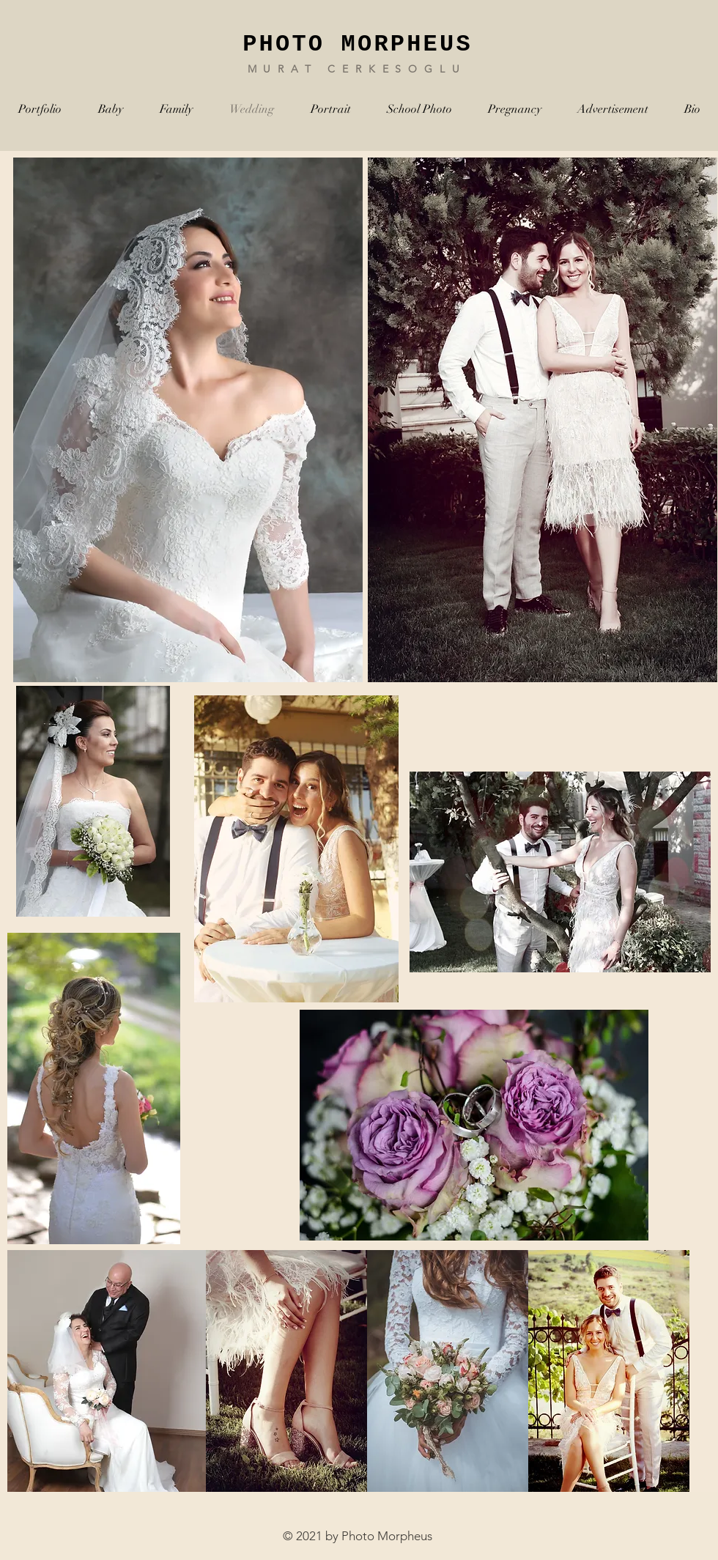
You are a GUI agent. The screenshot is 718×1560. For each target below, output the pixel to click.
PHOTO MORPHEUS (358, 44)
